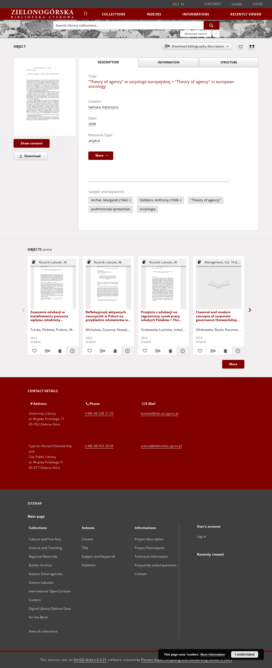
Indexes (154, 14)
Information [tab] (169, 62)
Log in (201, 536)
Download (29, 156)
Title (85, 548)
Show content (32, 143)
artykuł (94, 140)
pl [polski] (183, 4)
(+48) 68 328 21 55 (99, 413)
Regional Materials (43, 556)
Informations (195, 14)
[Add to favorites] (240, 46)
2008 (92, 124)
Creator (88, 539)
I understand (244, 654)
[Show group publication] (53, 262)
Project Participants (149, 548)
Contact (141, 574)
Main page (36, 516)
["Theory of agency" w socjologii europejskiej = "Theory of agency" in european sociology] (45, 96)
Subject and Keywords (98, 556)
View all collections (43, 631)
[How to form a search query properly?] (215, 33)
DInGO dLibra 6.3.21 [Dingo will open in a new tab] (90, 659)
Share (237, 4)
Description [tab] (108, 62)
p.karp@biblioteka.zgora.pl (161, 446)
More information (212, 654)
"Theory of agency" (205, 200)
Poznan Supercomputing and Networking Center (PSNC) (186, 659)
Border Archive (40, 565)
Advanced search (195, 34)
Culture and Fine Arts (45, 539)
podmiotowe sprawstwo (110, 209)
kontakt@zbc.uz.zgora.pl (159, 413)
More (233, 364)
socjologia (148, 209)
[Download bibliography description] (46, 350)
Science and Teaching (45, 548)
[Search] (211, 25)
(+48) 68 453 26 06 (99, 446)
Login (257, 4)
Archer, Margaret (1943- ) (111, 200)
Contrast (212, 4)
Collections (114, 14)
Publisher (89, 565)
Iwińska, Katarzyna (103, 107)
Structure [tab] (229, 62)
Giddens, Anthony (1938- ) (160, 200)
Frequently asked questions (156, 565)
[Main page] (85, 14)
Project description (149, 539)
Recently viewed (245, 14)
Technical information (151, 556)
